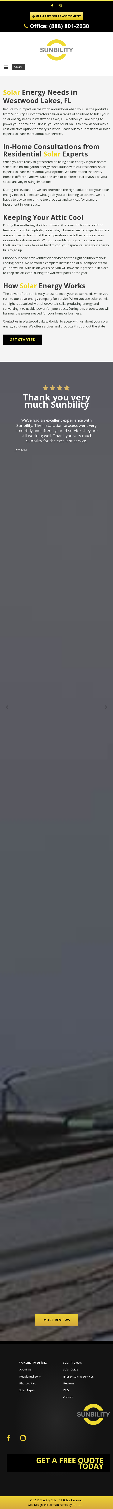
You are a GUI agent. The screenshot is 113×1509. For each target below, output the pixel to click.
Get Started (23, 339)
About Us (25, 1369)
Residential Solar (30, 1376)
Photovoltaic (27, 1383)
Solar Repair (27, 1390)
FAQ (66, 1390)
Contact (68, 1397)
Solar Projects (72, 1362)
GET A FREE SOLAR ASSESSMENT (56, 16)
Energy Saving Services (78, 1376)
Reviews (69, 1383)
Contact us (10, 321)
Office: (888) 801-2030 (56, 26)
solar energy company (36, 299)
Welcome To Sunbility (33, 1362)
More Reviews (56, 1320)
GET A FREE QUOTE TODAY (69, 1463)
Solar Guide (70, 1369)
